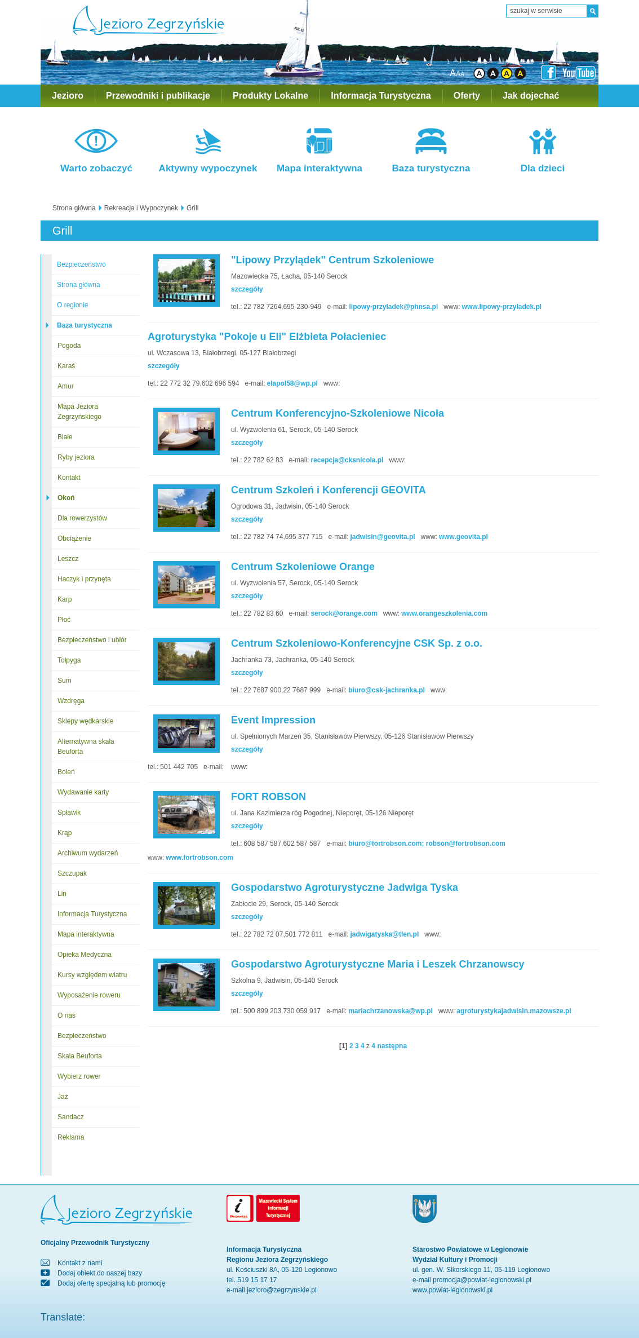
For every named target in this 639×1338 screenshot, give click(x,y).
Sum (64, 681)
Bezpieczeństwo (81, 264)
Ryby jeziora (76, 457)
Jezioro (67, 95)
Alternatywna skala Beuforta (85, 747)
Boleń (66, 772)
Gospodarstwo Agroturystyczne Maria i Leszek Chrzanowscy (377, 964)
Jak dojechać (531, 95)
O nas (66, 1015)
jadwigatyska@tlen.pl (384, 934)
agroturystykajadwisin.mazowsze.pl (513, 1011)
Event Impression (273, 720)
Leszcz (67, 559)
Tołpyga (69, 660)
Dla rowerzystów (82, 518)
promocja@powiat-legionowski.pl (482, 1280)
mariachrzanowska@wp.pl (390, 1011)
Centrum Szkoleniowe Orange (303, 566)
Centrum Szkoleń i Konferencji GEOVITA (328, 490)
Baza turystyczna (84, 325)
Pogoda (69, 346)
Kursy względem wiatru (92, 975)
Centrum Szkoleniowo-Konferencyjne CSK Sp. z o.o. (356, 643)
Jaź (62, 1097)
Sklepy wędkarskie (85, 721)
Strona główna (74, 208)
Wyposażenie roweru (89, 995)
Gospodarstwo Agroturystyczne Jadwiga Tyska (344, 887)
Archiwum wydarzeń (87, 853)
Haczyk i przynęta (84, 579)
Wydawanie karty (83, 792)
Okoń (66, 498)
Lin (61, 894)
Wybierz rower (79, 1076)
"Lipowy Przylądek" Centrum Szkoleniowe (332, 260)
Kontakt (69, 478)
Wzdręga (71, 701)
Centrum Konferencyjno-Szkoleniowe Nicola (337, 413)
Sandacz (70, 1117)
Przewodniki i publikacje (158, 95)
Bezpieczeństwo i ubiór (92, 640)
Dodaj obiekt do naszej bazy (99, 1273)
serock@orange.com (343, 613)
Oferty (467, 95)
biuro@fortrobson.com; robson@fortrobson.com (426, 843)
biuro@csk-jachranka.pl (386, 690)
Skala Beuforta (79, 1056)
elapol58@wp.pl (292, 383)
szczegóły (247, 289)
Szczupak (72, 873)
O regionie (72, 305)
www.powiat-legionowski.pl (452, 1290)
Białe (65, 437)
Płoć (63, 620)
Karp (64, 599)
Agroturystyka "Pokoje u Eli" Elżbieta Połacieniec (267, 336)
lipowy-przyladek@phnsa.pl (393, 307)
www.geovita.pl (463, 537)
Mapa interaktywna (85, 934)
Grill (192, 208)
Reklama (70, 1137)
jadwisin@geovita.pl (382, 537)
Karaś (66, 366)
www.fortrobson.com (199, 858)
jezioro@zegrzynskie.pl (282, 1290)
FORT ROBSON (268, 796)
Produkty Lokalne (270, 95)
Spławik (69, 812)
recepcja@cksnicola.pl (346, 460)
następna (392, 1046)
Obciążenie (74, 538)
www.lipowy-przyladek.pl (502, 307)
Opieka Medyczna (84, 955)
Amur (65, 386)
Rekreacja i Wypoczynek (141, 208)
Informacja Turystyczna (381, 95)
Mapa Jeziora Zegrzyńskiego (79, 412)
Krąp (64, 833)
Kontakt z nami (79, 1263)
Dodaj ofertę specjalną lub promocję (111, 1283)
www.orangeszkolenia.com (444, 613)
